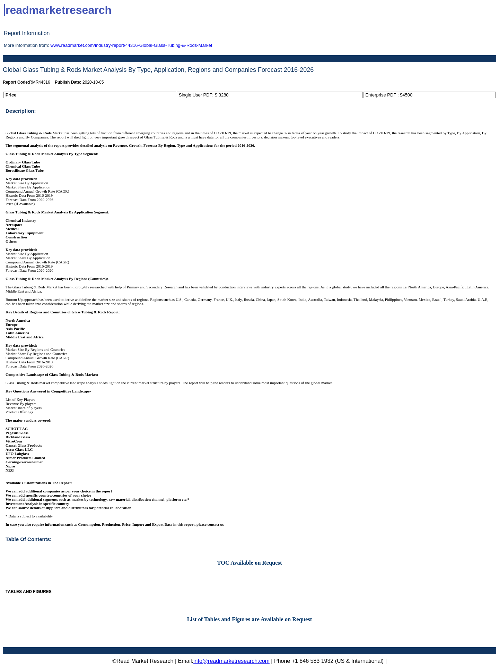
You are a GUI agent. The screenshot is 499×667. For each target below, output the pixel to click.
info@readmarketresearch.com (231, 661)
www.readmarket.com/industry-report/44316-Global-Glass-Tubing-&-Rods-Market (131, 45)
